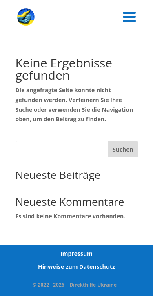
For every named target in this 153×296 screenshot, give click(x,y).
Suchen (123, 149)
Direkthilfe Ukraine (93, 284)
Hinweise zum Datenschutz (76, 266)
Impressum (76, 253)
